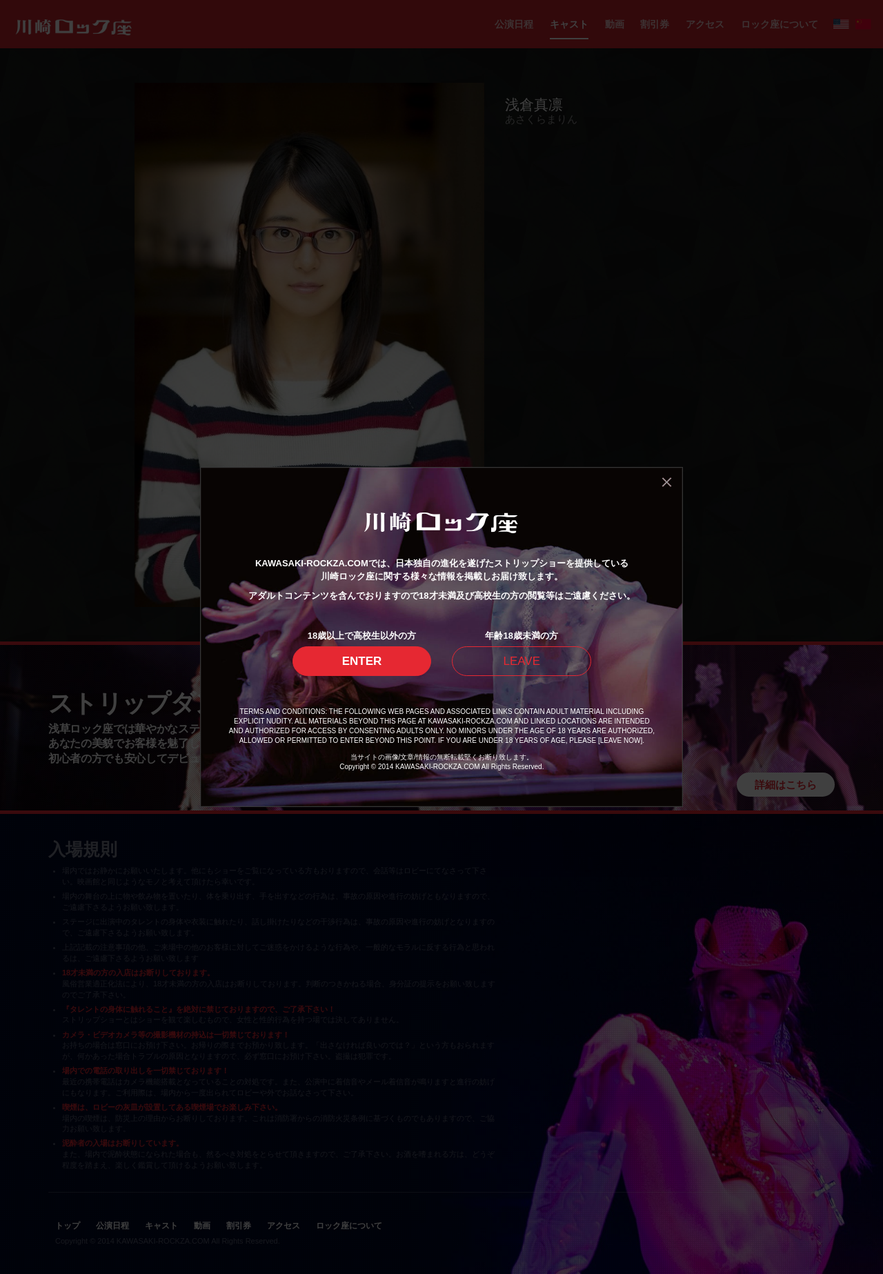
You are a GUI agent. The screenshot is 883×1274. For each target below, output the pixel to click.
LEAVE (521, 661)
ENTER (362, 661)
